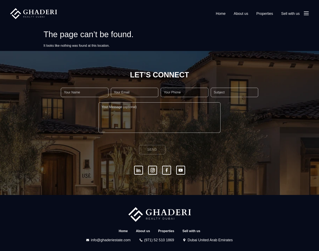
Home (221, 14)
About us (241, 14)
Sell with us (290, 14)
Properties (264, 14)
